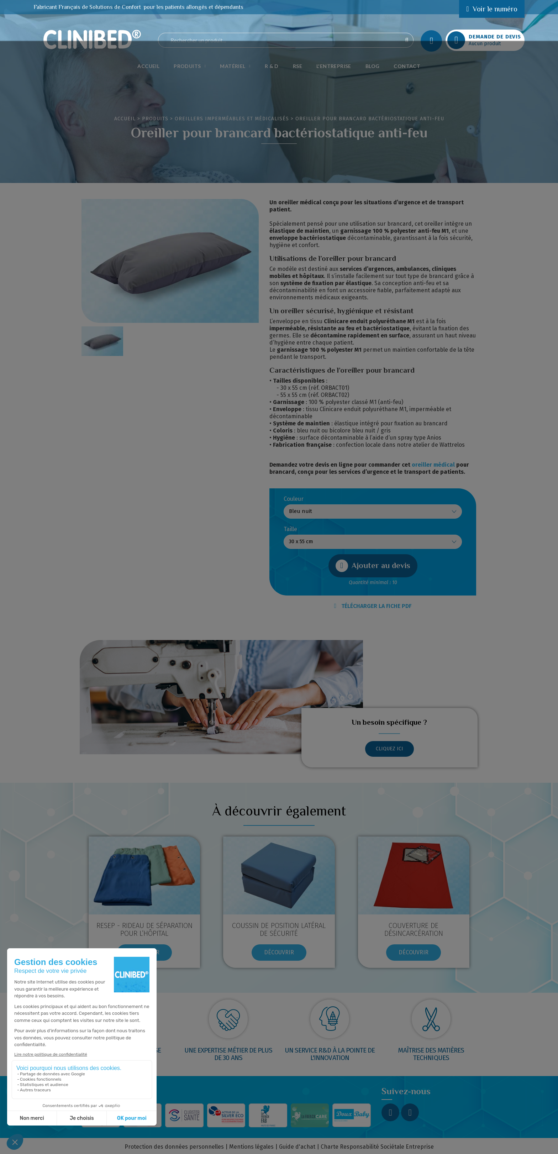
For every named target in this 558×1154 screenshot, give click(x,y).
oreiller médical (433, 464)
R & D (272, 66)
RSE (297, 66)
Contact (407, 66)
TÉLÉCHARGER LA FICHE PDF (373, 606)
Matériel (235, 66)
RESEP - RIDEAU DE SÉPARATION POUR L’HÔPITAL (144, 929)
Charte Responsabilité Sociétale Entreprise (377, 1146)
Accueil (148, 66)
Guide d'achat (297, 1146)
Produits (190, 66)
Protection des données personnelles (174, 1146)
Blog (372, 66)
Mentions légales (251, 1146)
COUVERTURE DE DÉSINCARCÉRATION (413, 929)
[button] (372, 565)
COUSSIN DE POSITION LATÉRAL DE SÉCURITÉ (279, 929)
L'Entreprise (333, 66)
